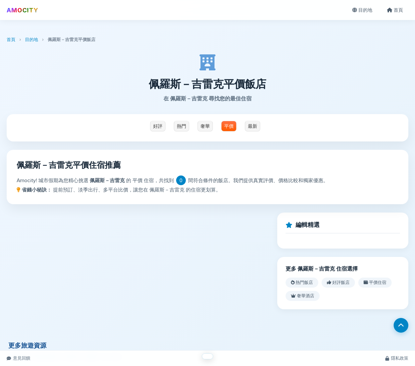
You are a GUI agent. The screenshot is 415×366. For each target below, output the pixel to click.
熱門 (181, 126)
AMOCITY (22, 10)
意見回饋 (18, 358)
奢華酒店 (302, 295)
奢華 (205, 126)
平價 (229, 126)
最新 (252, 126)
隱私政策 (396, 358)
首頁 (395, 10)
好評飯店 (338, 282)
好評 (157, 126)
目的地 (362, 10)
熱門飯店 (302, 282)
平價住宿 (375, 282)
